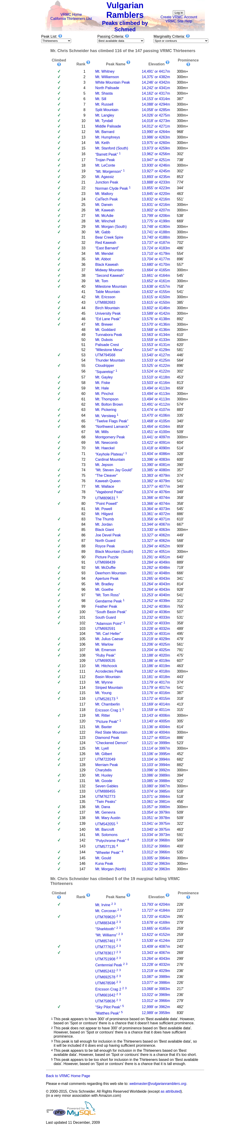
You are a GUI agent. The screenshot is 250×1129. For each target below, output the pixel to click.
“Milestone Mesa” (109, 350)
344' (180, 188)
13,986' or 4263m (156, 137)
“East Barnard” (107, 248)
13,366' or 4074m (156, 498)
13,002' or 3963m (156, 863)
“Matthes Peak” (107, 1013)
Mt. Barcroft (104, 829)
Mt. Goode (103, 781)
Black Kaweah (106, 264)
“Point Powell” (106, 504)
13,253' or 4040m (156, 595)
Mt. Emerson (105, 650)
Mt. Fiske (102, 383)
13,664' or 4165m (156, 270)
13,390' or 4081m (156, 465)
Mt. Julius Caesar (109, 639)
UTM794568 (105, 355)
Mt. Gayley (104, 377)
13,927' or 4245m (156, 171)
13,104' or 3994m (156, 759)
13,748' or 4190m (156, 227)
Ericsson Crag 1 (108, 710)
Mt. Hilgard (104, 514)
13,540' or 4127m (156, 355)
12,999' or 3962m (156, 1007)
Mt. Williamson (107, 77)
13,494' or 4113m (156, 388)
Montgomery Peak (110, 437)
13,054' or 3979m (156, 812)
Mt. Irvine (102, 905)
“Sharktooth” (105, 929)
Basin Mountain (107, 677)
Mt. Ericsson (105, 297)
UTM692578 (105, 977)
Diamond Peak (107, 738)
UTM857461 (105, 941)
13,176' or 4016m (156, 693)
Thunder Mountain (110, 360)
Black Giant (104, 530)
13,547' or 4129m (156, 350)
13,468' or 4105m (156, 421)
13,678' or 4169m (156, 922)
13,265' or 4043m (156, 578)
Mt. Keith (102, 143)
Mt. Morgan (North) (110, 869)
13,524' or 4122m (156, 371)
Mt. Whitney (104, 71)
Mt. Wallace (104, 486)
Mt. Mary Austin (107, 818)
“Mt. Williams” (106, 935)
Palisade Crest (107, 345)
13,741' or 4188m (156, 232)
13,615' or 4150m (156, 297)
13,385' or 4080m (156, 470)
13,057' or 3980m (156, 807)
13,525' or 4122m (156, 365)
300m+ (182, 71)
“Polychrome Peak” (110, 841)
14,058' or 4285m (156, 110)
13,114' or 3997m (156, 748)
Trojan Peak (105, 160)
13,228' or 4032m (156, 629)
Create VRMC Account (178, 17)
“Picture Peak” (106, 722)
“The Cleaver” (106, 475)
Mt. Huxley (104, 775)
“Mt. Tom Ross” (107, 595)
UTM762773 (105, 797)
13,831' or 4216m (156, 205)
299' (180, 959)
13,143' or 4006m (156, 715)
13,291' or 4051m (156, 552)
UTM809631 (105, 498)
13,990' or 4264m (156, 132)
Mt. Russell (104, 104)
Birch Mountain (107, 308)
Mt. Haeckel (104, 448)
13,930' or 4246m (156, 165)
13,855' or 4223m (156, 188)
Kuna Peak (104, 863)
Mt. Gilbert (103, 754)
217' (180, 989)
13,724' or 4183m (156, 248)
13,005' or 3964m (156, 858)
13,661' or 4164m (156, 275)
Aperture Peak (107, 578)
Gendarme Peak (108, 601)
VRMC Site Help (178, 21)
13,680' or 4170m (156, 264)
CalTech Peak (106, 199)
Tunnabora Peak (108, 335)
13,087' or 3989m (156, 977)
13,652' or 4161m (156, 281)
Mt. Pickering (105, 410)
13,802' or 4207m (156, 210)
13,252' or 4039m (156, 601)
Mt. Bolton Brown (109, 404)
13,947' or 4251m (156, 160)
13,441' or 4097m (156, 437)
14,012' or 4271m (156, 126)
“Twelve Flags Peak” (111, 421)
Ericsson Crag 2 (108, 989)
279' (180, 922)
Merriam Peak (106, 765)
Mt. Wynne (104, 682)
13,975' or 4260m (156, 143)
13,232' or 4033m (156, 617)
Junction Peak (106, 182)
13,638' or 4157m (156, 286)
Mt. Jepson (104, 465)
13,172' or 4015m (156, 698)
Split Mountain (106, 110)
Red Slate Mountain (111, 732)
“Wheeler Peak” (108, 853)
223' (180, 910)
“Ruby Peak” (105, 655)
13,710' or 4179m (156, 254)
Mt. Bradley (104, 584)
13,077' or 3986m (156, 983)
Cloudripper (104, 365)
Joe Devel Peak (108, 535)
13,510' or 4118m (156, 377)
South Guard (105, 617)
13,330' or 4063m (156, 530)
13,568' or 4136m (156, 330)
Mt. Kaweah (104, 210)
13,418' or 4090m (156, 448)
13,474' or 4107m (156, 410)
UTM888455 (105, 791)
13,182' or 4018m (156, 671)
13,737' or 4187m (156, 243)
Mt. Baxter (103, 727)
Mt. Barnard (104, 132)
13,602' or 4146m (156, 308)
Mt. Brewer (104, 324)
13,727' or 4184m (156, 910)
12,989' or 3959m (156, 1013)
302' (180, 154)
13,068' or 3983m (156, 989)
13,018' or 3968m (156, 840)
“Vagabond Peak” (109, 492)
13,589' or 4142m (156, 313)
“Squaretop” (105, 372)
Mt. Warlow (104, 644)
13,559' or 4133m (156, 340)
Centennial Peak (108, 965)
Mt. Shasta (104, 93)
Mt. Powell (103, 509)
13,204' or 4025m (156, 650)
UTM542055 (105, 824)
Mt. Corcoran (105, 911)
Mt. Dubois (104, 340)
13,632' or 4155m (156, 292)
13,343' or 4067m (156, 953)
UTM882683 (105, 302)
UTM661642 (105, 995)
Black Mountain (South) (114, 552)
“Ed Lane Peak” (108, 319)
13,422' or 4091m (156, 443)
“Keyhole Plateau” (109, 454)
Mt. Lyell (102, 748)
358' (180, 498)
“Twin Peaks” (105, 802)
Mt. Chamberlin (107, 704)
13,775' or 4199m (156, 221)
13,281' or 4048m (156, 573)
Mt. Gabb (102, 232)
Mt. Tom (101, 281)
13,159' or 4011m (156, 710)
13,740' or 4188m (156, 237)
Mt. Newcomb (106, 443)
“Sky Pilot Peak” (108, 1007)
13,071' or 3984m (156, 797)
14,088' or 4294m (156, 104)
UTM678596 (105, 983)
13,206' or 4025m (156, 644)
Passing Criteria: (113, 36)
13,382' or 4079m (156, 481)
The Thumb (104, 519)
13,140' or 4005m (156, 721)
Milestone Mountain (111, 286)
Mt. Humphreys (107, 137)
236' (180, 971)
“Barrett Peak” (106, 155)
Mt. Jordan (104, 524)
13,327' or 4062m (156, 535)
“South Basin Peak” (111, 612)
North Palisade (107, 88)
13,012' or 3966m (156, 846)
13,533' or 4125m (156, 360)
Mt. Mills (102, 432)
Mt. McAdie (104, 216)
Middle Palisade (108, 126)
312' (180, 601)
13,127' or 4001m (156, 738)
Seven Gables (106, 786)
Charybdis (103, 770)
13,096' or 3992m (156, 770)
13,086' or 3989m (156, 775)
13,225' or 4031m (156, 634)
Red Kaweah (105, 243)
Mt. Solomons (106, 835)
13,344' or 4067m (156, 524)
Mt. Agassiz (104, 177)
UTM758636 (105, 1001)
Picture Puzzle (107, 557)
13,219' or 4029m (156, 639)
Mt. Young (103, 693)
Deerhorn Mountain (110, 573)
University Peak (108, 313)
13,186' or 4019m (156, 661)
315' (180, 710)
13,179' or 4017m (156, 682)
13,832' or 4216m (156, 199)
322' (180, 823)
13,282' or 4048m (156, 568)
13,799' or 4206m (156, 216)
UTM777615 (105, 947)
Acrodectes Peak (109, 671)
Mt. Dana (102, 807)
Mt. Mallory (104, 194)
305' (180, 721)
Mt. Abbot (103, 259)
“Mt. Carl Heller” (108, 634)
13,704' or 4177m (156, 259)
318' (180, 698)
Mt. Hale (102, 388)
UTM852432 (105, 971)
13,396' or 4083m (156, 459)
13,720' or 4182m (156, 917)
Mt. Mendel (104, 254)
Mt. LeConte (105, 165)
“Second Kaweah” (109, 275)
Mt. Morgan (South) (111, 227)
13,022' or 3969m (156, 995)
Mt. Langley (104, 115)
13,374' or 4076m (156, 492)
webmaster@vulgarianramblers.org (157, 1084)
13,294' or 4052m (156, 546)
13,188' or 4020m (156, 655)
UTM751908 (105, 959)
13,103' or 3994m (156, 765)
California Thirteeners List (71, 19)
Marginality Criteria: (172, 36)
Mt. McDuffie (105, 568)
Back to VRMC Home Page (68, 1076)
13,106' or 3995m (156, 754)
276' (180, 965)
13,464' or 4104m (156, 427)
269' (180, 953)
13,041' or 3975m (156, 823)
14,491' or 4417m (156, 71)
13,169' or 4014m (156, 704)
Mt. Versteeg (105, 416)
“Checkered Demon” (111, 743)
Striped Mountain (109, 688)
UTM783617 (105, 953)
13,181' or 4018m (156, 677)
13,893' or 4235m (156, 177)
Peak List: (51, 36)
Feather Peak (106, 606)
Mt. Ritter (102, 715)
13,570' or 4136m (156, 324)
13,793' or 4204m (156, 904)
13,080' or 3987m (156, 786)
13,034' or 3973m (156, 835)
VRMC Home (71, 14)
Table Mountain (107, 292)
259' (180, 928)
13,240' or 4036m (156, 612)
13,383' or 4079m (156, 475)
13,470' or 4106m (156, 415)
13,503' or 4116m (156, 383)
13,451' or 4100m (156, 432)
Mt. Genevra (105, 812)
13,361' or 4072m (156, 514)
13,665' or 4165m (156, 928)
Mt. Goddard (105, 330)
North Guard (105, 541)
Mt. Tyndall (104, 121)
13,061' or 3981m (156, 802)
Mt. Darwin (104, 205)
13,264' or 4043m (156, 584)
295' (180, 917)
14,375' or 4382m (156, 77)
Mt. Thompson (107, 399)
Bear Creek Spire (109, 237)
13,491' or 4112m (156, 404)
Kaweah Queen (107, 481)
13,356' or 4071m (156, 519)
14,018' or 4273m (156, 121)
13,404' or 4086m (156, 454)
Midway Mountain (109, 270)
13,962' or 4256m (156, 154)
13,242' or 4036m (156, 606)
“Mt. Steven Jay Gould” (114, 470)
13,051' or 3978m (156, 818)
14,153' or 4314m (156, 99)
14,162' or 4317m (156, 93)
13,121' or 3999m (156, 743)
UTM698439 (105, 562)
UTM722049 (105, 759)
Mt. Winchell (105, 221)
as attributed (171, 1091)
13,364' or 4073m (156, 509)
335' (180, 415)
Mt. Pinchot (104, 394)
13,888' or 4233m (156, 182)
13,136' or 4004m (156, 727)
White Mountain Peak (112, 82)
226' (180, 904)
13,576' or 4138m (156, 319)
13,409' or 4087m (156, 946)
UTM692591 (105, 629)
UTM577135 (105, 847)
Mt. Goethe (104, 589)
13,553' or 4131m (156, 345)
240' (180, 946)
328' (180, 454)
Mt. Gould (103, 858)
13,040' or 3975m (156, 829)
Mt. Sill (100, 99)
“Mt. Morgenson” (108, 171)
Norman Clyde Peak (111, 188)
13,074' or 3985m (156, 791)
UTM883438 (105, 923)
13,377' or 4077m (156, 486)
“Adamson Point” (108, 624)
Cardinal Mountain (110, 459)
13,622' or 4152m (156, 935)
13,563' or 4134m (156, 335)
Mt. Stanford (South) (111, 148)
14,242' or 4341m (156, 88)
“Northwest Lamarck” (112, 427)
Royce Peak (105, 546)
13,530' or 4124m (156, 941)
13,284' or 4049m (156, 562)
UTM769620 (105, 917)
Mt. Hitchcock (106, 666)
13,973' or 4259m (156, 148)
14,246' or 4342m (156, 82)
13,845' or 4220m (156, 194)
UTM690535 (105, 661)
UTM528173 (105, 699)
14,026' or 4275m (156, 115)
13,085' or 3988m (156, 781)
